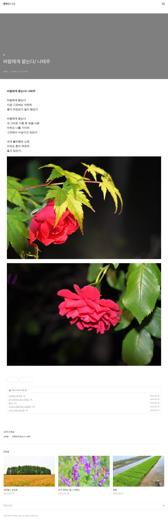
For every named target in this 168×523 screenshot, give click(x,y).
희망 (11, 403)
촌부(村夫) (9, 3)
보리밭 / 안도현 (15, 396)
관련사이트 (7, 505)
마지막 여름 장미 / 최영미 (20, 407)
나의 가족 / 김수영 (17, 410)
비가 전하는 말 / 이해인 (19, 399)
